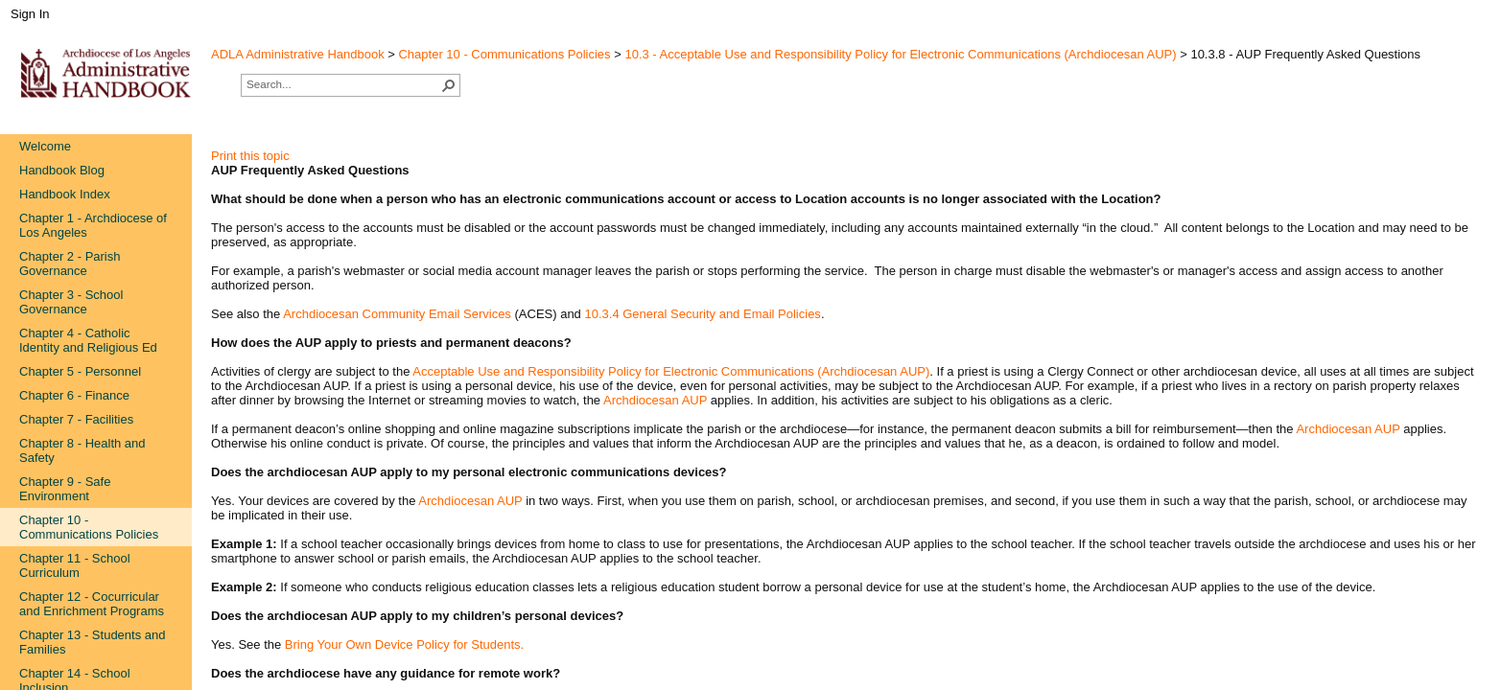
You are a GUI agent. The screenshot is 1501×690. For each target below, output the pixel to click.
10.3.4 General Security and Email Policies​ (702, 314)
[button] (448, 85)
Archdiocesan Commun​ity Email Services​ (397, 314)
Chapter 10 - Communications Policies (504, 54)
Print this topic (250, 156)
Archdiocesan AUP (655, 400)
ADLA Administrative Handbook (298, 54)
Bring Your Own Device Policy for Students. (404, 644)
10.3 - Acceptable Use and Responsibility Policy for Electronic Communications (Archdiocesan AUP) (900, 54)
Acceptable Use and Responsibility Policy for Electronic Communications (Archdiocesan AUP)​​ (670, 371)
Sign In (30, 14)
